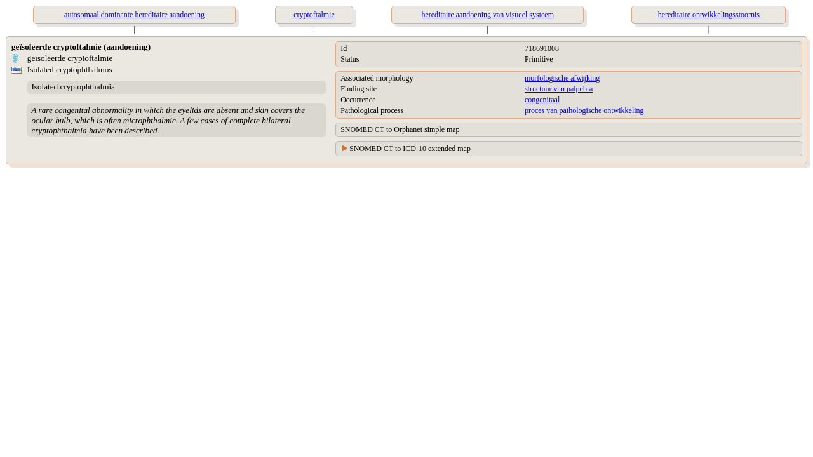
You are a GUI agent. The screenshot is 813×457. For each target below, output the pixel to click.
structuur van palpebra (559, 88)
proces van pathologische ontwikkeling (584, 110)
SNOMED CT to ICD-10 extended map (410, 148)
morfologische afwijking (562, 78)
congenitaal (542, 99)
